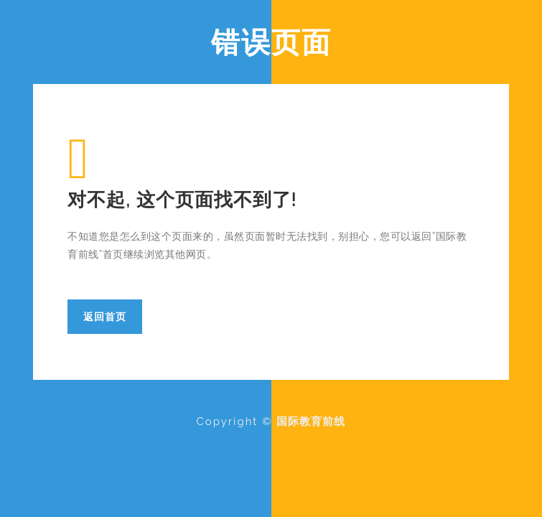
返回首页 (104, 316)
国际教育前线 (310, 421)
